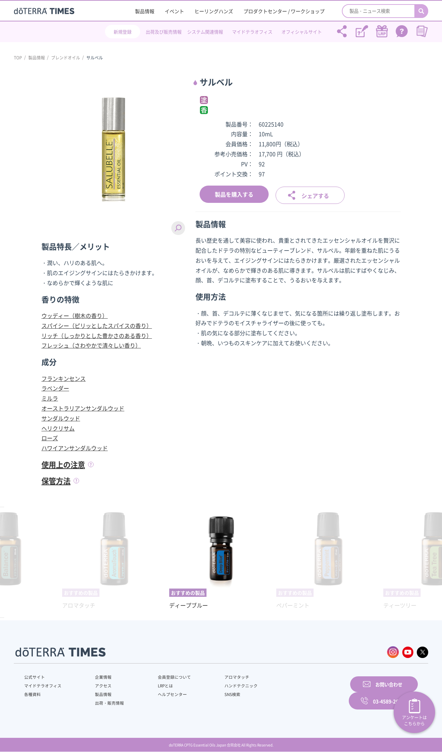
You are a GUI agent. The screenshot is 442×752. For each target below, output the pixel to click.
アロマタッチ (220, 677)
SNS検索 (216, 694)
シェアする (315, 194)
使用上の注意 (64, 464)
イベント (174, 11)
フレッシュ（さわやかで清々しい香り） (91, 345)
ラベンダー (55, 388)
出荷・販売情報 (103, 702)
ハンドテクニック (224, 685)
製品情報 (144, 11)
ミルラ (49, 398)
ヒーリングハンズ (213, 11)
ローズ (49, 438)
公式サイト (34, 677)
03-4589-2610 (388, 692)
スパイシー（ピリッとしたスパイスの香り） (96, 325)
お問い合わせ (309, 692)
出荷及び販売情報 (164, 31)
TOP (18, 58)
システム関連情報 (205, 31)
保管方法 (56, 480)
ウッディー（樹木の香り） (74, 315)
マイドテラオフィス (252, 31)
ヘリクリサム (58, 428)
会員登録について (163, 677)
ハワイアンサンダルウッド (74, 448)
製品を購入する (234, 194)
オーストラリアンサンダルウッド (82, 408)
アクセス (97, 685)
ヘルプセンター (160, 694)
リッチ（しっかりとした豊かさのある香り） (96, 335)
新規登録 (123, 31)
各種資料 (32, 694)
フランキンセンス (63, 378)
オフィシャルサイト (301, 31)
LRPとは (154, 685)
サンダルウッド (60, 418)
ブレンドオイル (65, 58)
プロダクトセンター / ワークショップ (284, 11)
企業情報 (97, 677)
